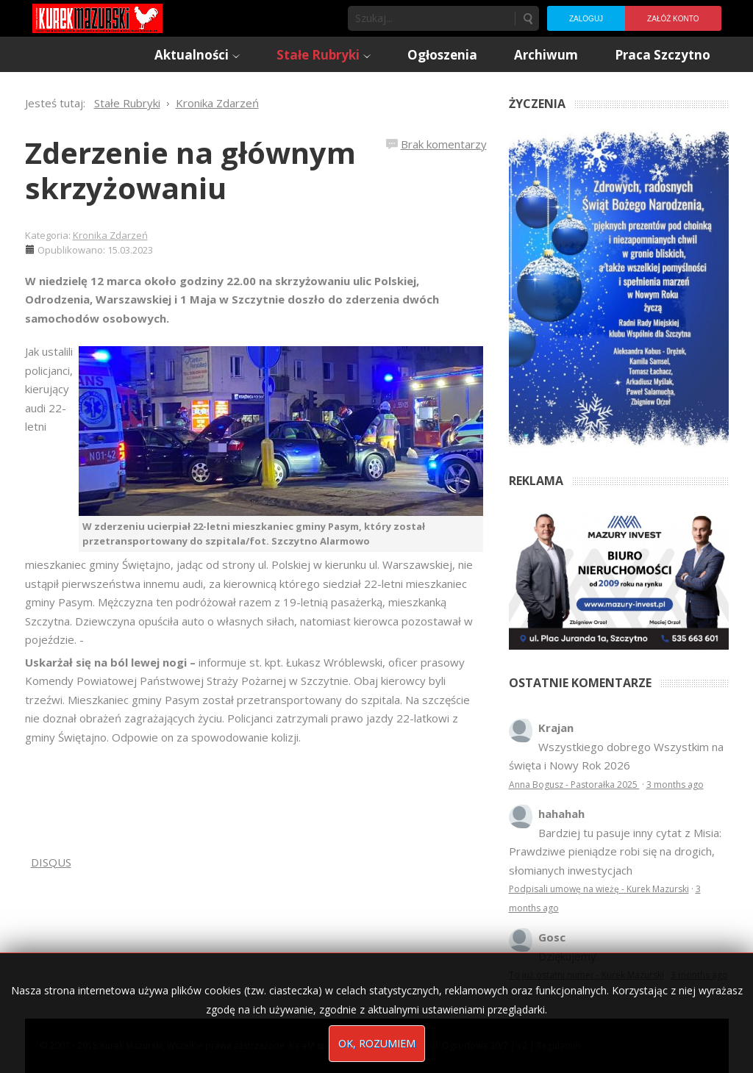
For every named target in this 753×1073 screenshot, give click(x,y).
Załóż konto (673, 19)
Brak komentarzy (444, 144)
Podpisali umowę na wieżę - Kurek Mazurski (599, 889)
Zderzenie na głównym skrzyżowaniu (190, 170)
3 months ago (675, 784)
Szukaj (527, 18)
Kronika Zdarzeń (110, 235)
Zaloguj (586, 19)
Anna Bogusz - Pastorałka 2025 (574, 784)
